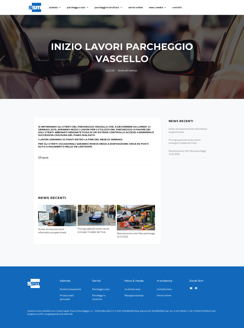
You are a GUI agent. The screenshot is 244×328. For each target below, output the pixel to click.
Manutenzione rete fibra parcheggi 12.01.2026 (136, 235)
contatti (177, 7)
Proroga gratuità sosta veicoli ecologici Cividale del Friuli (93, 230)
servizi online (135, 7)
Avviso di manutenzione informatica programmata (52, 231)
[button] (54, 7)
